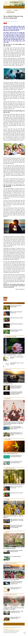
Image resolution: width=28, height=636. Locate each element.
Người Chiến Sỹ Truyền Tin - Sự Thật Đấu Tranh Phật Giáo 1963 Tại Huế (16, 433)
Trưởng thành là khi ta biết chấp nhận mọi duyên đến (16, 551)
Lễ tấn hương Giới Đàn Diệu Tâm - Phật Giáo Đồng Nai (13, 516)
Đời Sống (16, 10)
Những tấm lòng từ (10, 594)
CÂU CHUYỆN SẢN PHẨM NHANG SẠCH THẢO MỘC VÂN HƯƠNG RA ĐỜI (16, 427)
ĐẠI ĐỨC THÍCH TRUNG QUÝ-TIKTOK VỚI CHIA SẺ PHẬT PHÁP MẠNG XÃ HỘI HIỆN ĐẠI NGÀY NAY (13, 423)
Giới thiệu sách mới (10, 336)
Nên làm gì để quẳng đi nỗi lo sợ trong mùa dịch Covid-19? (16, 462)
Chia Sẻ (7, 532)
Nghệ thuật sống (10, 12)
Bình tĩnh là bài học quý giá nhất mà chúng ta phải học (16, 330)
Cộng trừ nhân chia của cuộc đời (16, 317)
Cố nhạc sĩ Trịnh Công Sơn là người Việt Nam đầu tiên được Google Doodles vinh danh (16, 387)
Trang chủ (9, 10)
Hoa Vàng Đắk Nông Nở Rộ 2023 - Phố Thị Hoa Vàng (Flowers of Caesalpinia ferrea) (16, 582)
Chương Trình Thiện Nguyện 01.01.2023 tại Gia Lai (15, 588)
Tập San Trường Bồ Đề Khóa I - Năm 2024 (12, 354)
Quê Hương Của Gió (7, 383)
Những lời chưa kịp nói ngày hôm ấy (11, 579)
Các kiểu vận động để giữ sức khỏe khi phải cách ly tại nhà (15, 456)
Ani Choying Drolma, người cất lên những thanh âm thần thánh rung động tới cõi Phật (16, 393)
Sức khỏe (8, 439)
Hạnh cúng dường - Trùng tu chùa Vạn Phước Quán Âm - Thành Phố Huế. (16, 520)
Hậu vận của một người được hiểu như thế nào (15, 306)
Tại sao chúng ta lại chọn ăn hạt (10, 453)
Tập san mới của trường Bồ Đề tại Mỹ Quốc (16, 357)
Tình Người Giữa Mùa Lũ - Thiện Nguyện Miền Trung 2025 (16, 612)
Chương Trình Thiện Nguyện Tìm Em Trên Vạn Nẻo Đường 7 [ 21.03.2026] (13, 608)
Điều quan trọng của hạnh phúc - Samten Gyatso (16, 312)
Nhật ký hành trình (11, 563)
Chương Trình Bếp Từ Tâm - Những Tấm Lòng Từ (15, 618)
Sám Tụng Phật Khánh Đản (15, 556)
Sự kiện (7, 499)
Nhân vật (8, 398)
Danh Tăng (8, 369)
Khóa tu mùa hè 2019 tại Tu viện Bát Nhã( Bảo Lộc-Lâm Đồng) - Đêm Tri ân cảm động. (16, 526)
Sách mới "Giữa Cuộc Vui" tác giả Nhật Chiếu (16, 363)
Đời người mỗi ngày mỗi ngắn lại (16, 323)
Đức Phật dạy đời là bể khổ (9, 548)
